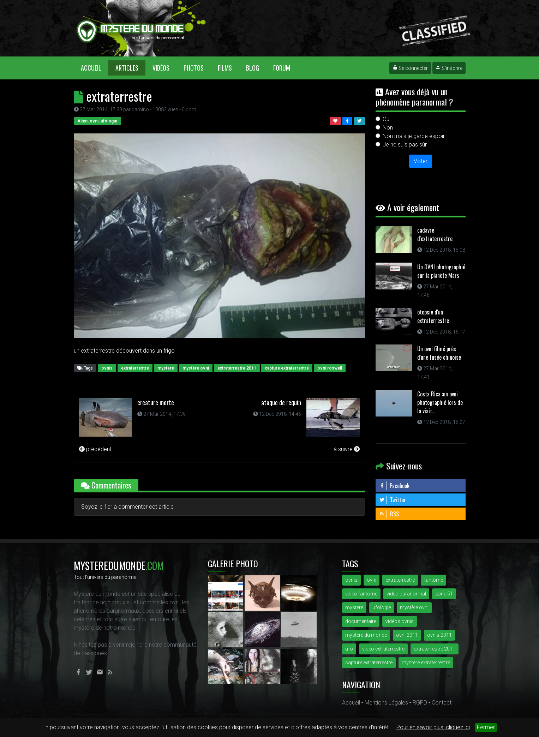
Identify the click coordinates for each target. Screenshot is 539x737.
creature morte (155, 402)
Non (388, 127)
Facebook (394, 485)
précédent (95, 449)
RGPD (420, 702)
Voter (420, 161)
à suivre (347, 449)
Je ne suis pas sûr (405, 144)
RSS (389, 514)
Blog (252, 67)
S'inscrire (449, 68)
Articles (126, 67)
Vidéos (160, 67)
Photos (194, 67)
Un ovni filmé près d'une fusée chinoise (439, 352)
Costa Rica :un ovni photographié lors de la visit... (440, 402)
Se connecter (410, 68)
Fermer (486, 727)
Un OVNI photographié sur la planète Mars (441, 271)
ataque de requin (281, 402)
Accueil (94, 67)
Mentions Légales (386, 702)
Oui (386, 119)
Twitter (392, 500)
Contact (441, 702)
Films (225, 67)
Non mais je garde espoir (414, 136)
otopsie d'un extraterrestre (433, 316)
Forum (281, 67)
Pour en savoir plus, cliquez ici (433, 727)
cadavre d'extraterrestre (435, 234)
